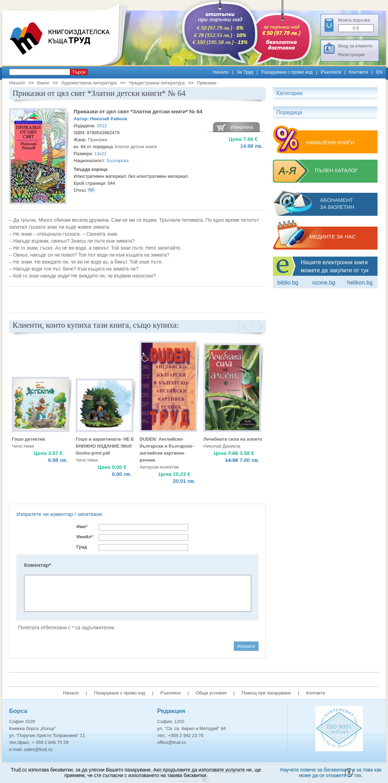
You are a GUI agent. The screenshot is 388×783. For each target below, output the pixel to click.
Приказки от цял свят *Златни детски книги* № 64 (138, 111)
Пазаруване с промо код (287, 72)
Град (81, 546)
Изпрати (246, 646)
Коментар (37, 565)
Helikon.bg (360, 283)
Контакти (358, 72)
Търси (78, 72)
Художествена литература (89, 82)
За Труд (245, 72)
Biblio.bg (287, 283)
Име (81, 526)
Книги (43, 82)
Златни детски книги (135, 146)
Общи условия (211, 692)
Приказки (207, 82)
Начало (221, 72)
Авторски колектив (159, 467)
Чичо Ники (23, 446)
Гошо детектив (28, 439)
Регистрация (351, 54)
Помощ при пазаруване (266, 692)
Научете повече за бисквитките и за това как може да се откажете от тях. (330, 772)
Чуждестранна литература (157, 82)
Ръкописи (331, 72)
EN (379, 72)
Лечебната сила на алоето (232, 439)
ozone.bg (323, 283)
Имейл (84, 536)
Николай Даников (221, 446)
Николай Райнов (108, 118)
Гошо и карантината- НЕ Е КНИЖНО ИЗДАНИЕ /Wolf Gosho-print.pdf (105, 446)
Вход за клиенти (355, 45)
